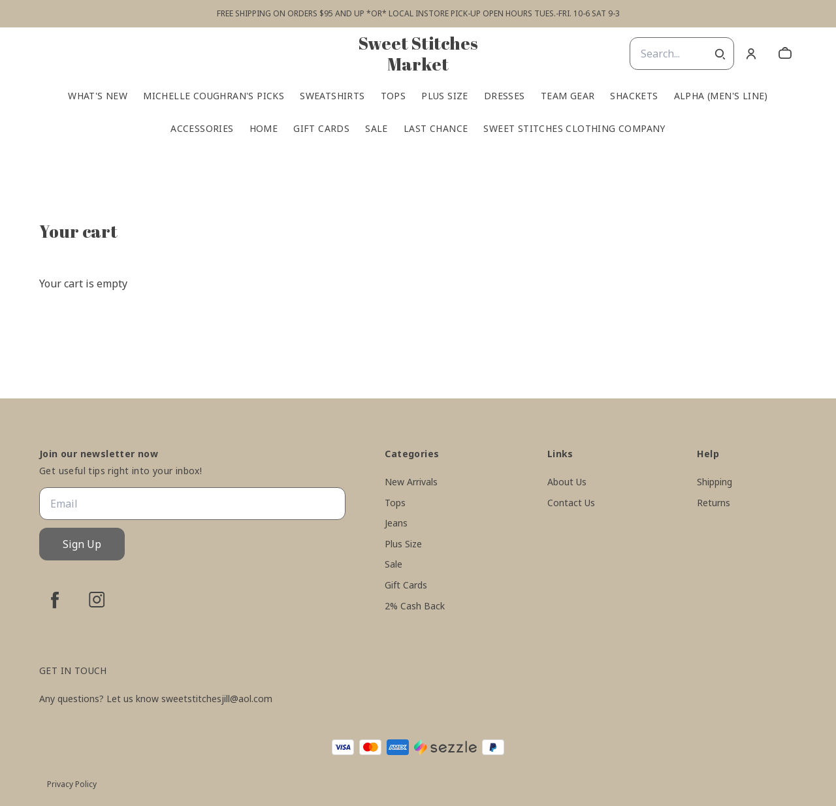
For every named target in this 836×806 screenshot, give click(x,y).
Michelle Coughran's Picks (213, 96)
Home (263, 129)
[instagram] (96, 599)
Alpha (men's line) (721, 96)
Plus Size (444, 96)
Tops (393, 96)
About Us (567, 482)
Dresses (504, 96)
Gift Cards (321, 129)
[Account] (751, 53)
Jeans (396, 523)
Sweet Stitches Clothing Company (574, 129)
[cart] (785, 53)
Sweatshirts (332, 96)
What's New (97, 96)
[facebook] (55, 599)
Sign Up (82, 544)
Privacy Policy (72, 784)
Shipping (714, 482)
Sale (376, 129)
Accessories (201, 129)
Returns (713, 502)
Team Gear (568, 96)
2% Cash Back (415, 606)
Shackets (634, 96)
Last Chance (436, 129)
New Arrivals (411, 482)
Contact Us (571, 502)
